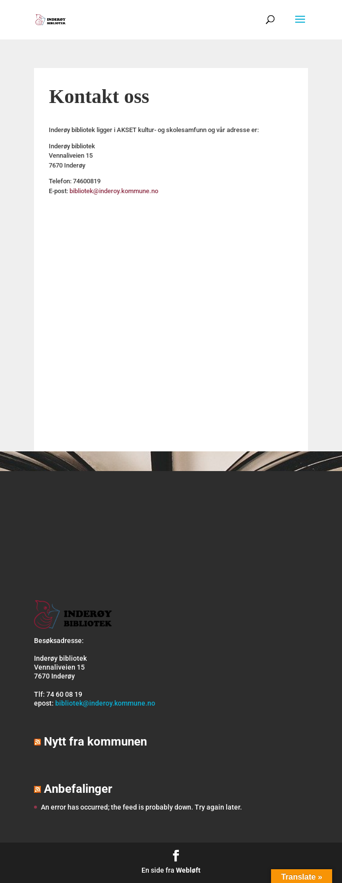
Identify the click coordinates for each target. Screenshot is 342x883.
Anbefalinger (78, 789)
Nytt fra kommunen (95, 741)
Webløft (188, 870)
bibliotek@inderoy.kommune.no (113, 191)
